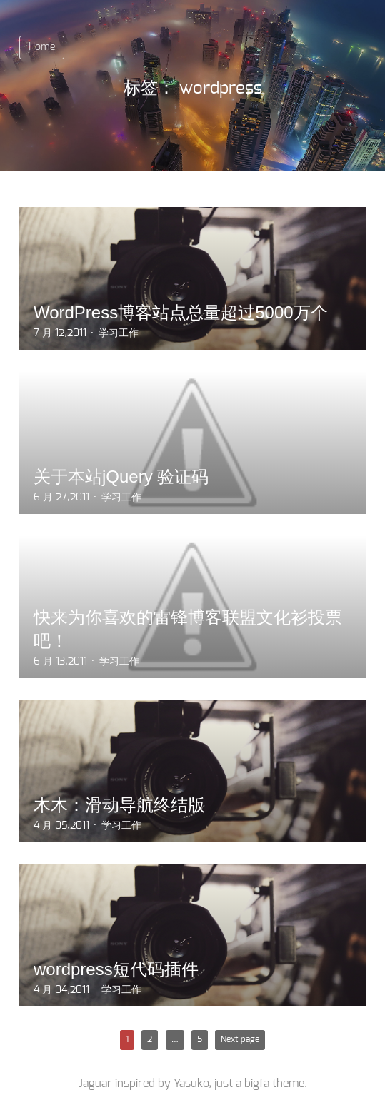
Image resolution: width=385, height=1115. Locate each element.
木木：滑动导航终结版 (119, 804)
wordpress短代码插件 (116, 969)
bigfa (256, 1083)
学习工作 (119, 333)
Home (42, 47)
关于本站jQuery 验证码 (121, 476)
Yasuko (191, 1083)
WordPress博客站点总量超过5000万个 (181, 312)
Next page (240, 1039)
